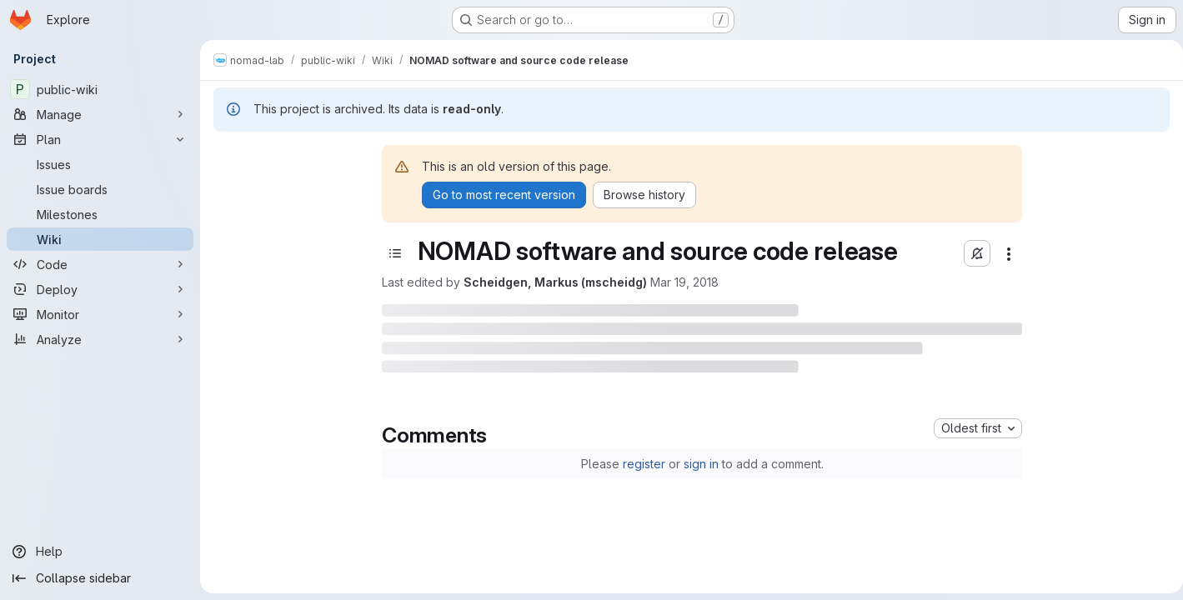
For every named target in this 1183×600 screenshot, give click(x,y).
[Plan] (100, 139)
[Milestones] (100, 214)
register (640, 464)
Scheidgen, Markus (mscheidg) (552, 282)
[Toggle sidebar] (391, 253)
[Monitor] (100, 314)
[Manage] (100, 114)
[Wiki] (100, 239)
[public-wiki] (100, 89)
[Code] (100, 264)
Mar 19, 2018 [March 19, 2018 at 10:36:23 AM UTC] (681, 282)
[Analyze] (100, 339)
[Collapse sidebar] (100, 578)
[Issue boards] (100, 189)
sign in (697, 464)
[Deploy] (100, 289)
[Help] (100, 551)
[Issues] (100, 164)
